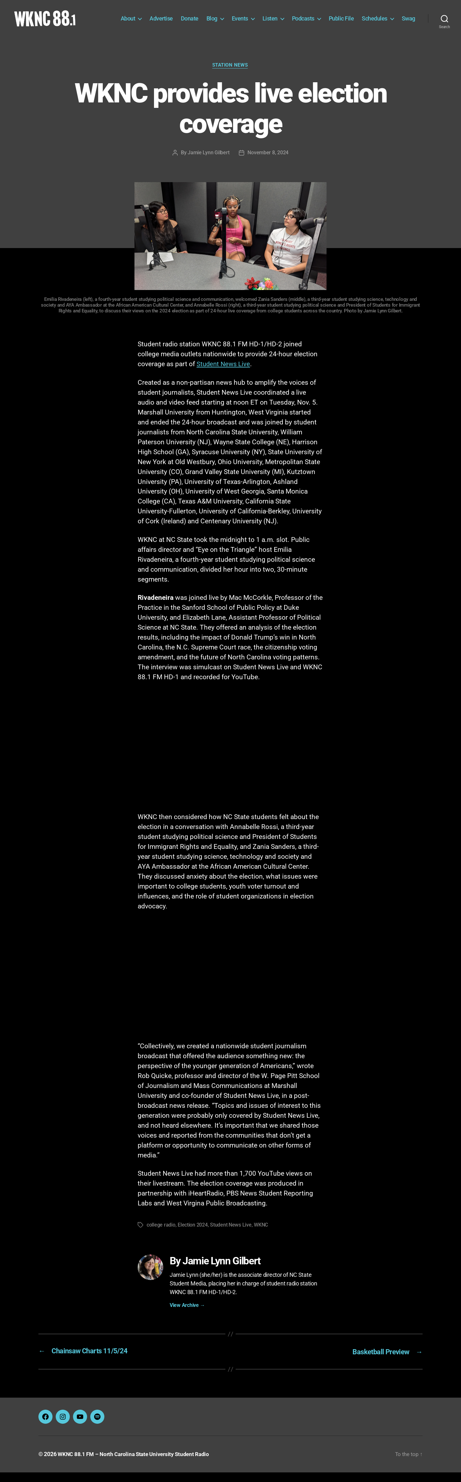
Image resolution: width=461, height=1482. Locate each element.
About (149, 18)
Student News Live (224, 374)
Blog (233, 18)
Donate (211, 18)
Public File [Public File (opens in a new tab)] (363, 18)
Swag (408, 28)
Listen (291, 18)
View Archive (187, 1315)
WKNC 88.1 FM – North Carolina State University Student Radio (137, 1464)
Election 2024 (193, 1235)
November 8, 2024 (267, 163)
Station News (230, 75)
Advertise (182, 18)
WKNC (261, 1235)
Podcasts (324, 18)
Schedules (396, 18)
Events (261, 18)
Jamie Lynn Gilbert (208, 163)
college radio (161, 1235)
